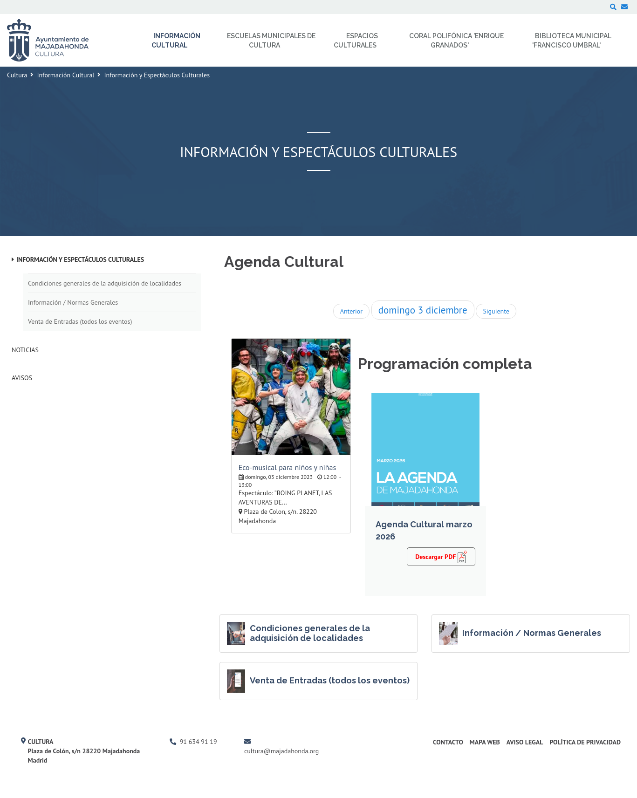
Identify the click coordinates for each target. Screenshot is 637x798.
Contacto (448, 742)
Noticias (25, 350)
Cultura (17, 75)
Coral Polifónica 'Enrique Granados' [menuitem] (456, 40)
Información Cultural (65, 75)
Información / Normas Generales (73, 302)
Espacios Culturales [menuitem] (356, 40)
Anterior (351, 311)
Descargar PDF (441, 556)
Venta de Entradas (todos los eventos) (80, 321)
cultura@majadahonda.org (281, 751)
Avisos (22, 378)
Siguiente (496, 311)
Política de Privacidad (585, 742)
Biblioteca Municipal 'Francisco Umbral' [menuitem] (572, 40)
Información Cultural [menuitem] (175, 40)
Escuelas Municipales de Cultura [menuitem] (271, 40)
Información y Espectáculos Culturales (80, 259)
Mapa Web (485, 742)
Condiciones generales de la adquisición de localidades (104, 283)
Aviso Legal (525, 742)
